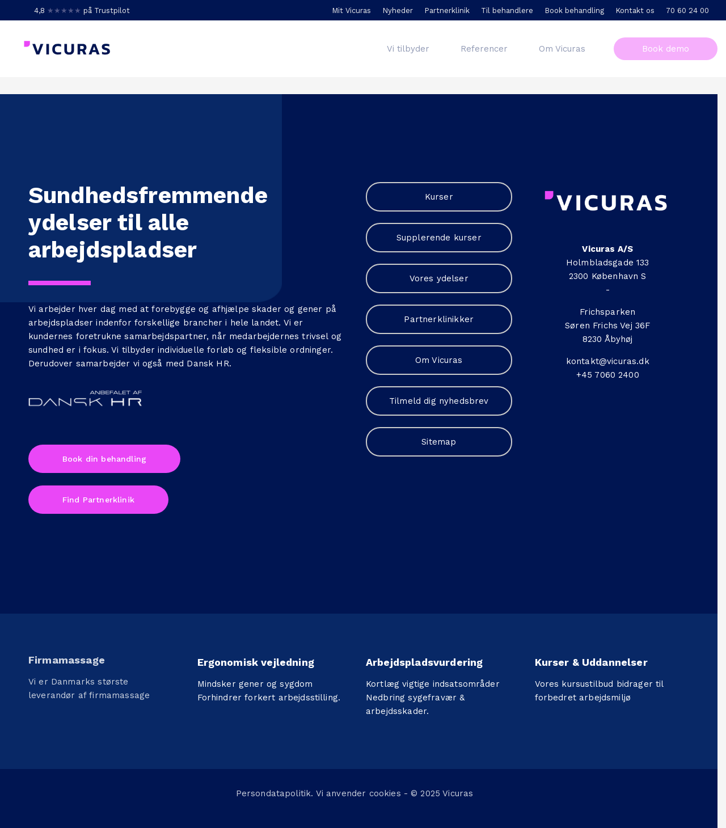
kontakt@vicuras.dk (607, 361)
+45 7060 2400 (607, 375)
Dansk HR (208, 363)
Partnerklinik (447, 10)
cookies (385, 790)
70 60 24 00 (687, 10)
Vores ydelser (439, 278)
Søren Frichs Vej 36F (607, 325)
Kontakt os (635, 10)
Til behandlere (507, 10)
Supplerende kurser (439, 238)
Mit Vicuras (351, 10)
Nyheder (397, 10)
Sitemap (438, 442)
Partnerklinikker (439, 319)
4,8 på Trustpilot (82, 10)
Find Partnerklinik (98, 499)
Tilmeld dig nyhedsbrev (439, 401)
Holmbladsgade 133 (607, 262)
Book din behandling (104, 458)
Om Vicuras (439, 360)
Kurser (439, 197)
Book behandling (574, 10)
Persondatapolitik (273, 790)
